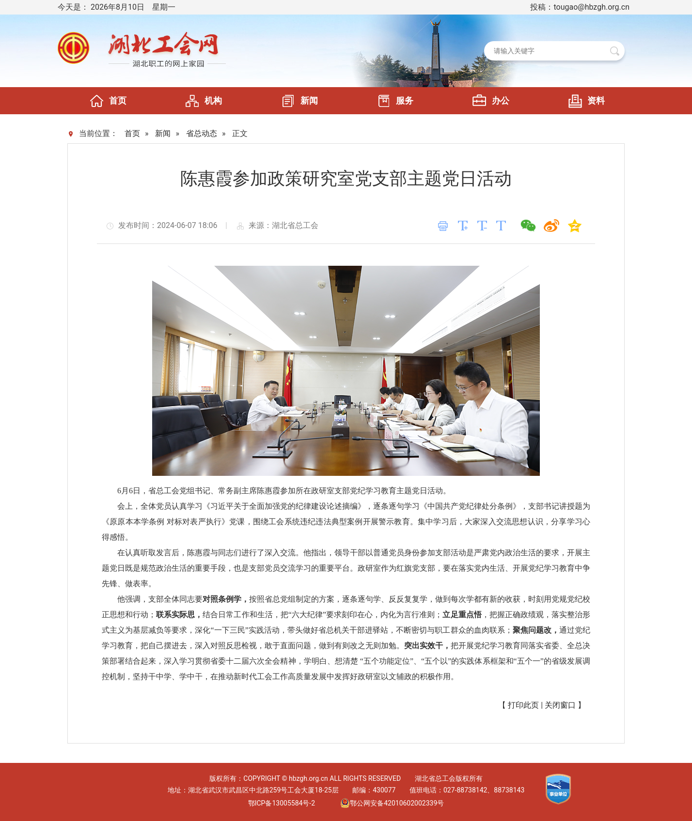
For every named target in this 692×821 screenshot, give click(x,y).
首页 (105, 101)
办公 (488, 101)
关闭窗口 (560, 705)
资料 (584, 101)
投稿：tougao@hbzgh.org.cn (579, 7)
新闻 (297, 101)
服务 (392, 101)
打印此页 (523, 705)
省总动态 (201, 133)
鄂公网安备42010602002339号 (392, 803)
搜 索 (614, 51)
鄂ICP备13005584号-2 (281, 803)
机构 (201, 101)
